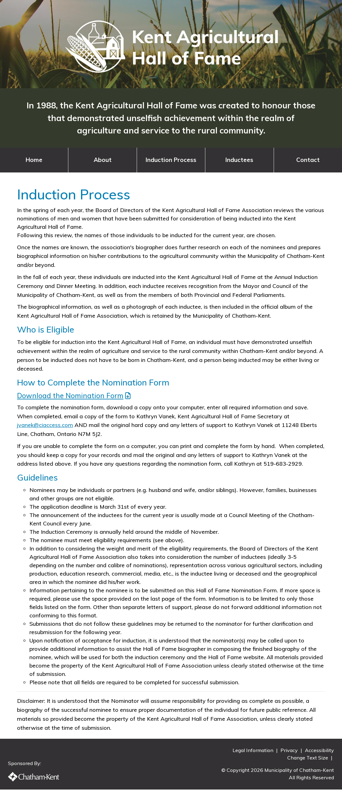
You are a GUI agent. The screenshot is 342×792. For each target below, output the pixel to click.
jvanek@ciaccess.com (45, 425)
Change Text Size (306, 760)
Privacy (287, 753)
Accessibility (317, 753)
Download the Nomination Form (70, 395)
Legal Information (251, 753)
